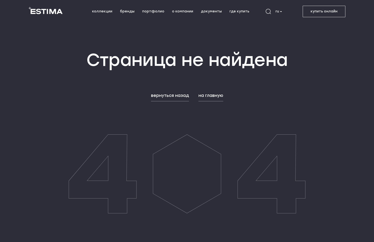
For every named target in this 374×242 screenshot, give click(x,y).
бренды (127, 11)
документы (211, 11)
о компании (182, 11)
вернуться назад (170, 95)
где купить (239, 11)
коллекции (102, 11)
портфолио (153, 11)
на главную (210, 95)
